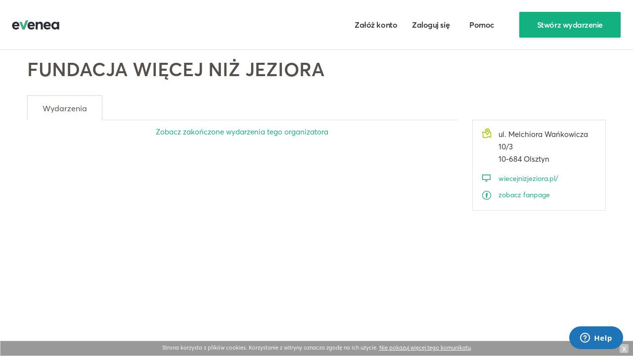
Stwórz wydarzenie (570, 25)
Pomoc (482, 25)
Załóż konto (376, 25)
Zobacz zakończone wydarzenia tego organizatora (242, 131)
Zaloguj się (431, 25)
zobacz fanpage (524, 194)
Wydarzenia (65, 108)
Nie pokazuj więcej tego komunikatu (425, 347)
